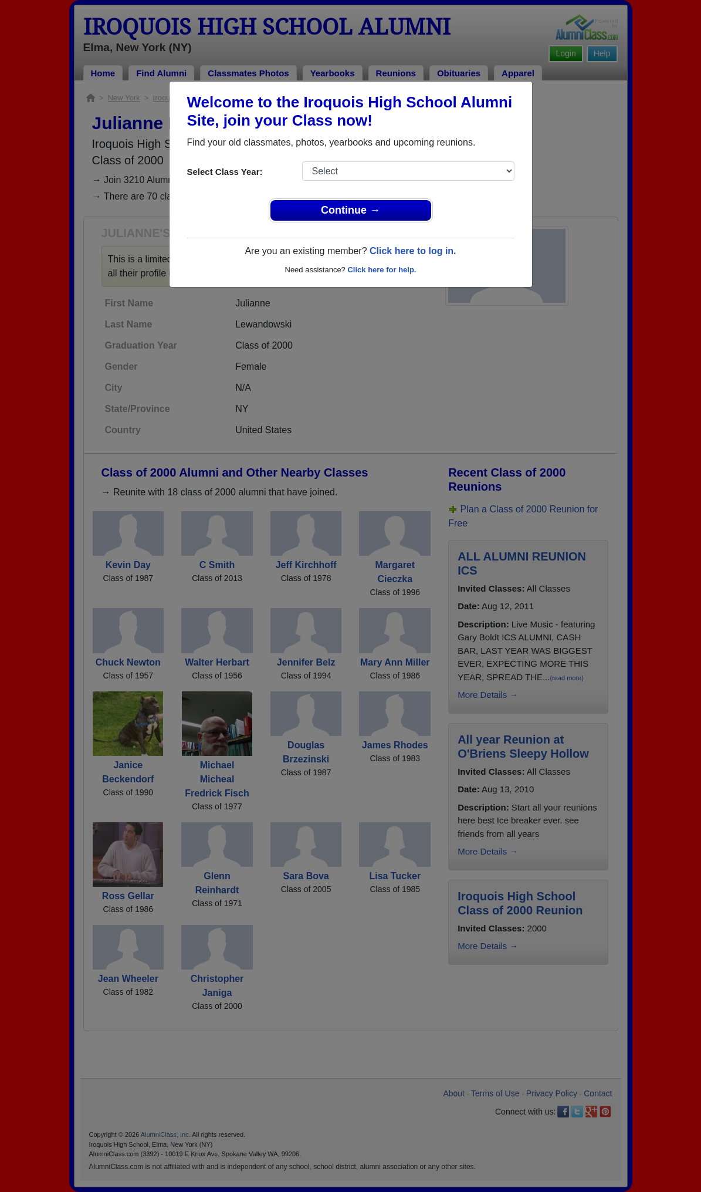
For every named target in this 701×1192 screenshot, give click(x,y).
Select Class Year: (225, 172)
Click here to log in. (413, 251)
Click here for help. (381, 269)
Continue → (350, 210)
